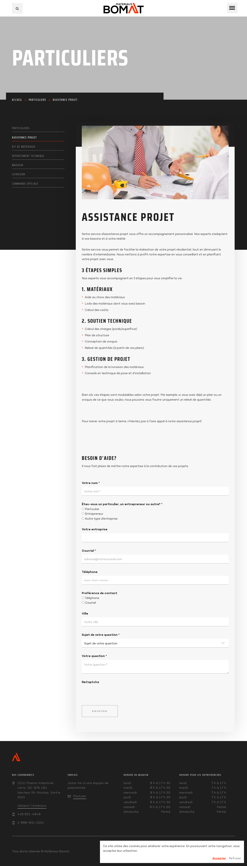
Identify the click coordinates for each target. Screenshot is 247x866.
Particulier (92, 509)
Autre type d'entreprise (101, 518)
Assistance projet (65, 100)
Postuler (79, 796)
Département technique (28, 156)
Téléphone (90, 572)
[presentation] (110, 692)
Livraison (18, 174)
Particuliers (37, 100)
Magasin (17, 165)
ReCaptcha (90, 682)
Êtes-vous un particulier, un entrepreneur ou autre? (122, 504)
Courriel (89, 550)
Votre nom (91, 483)
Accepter (219, 858)
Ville (85, 613)
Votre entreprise (94, 529)
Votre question (94, 656)
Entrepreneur (94, 513)
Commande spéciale (25, 184)
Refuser (235, 858)
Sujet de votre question (101, 635)
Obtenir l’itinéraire (31, 805)
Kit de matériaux (23, 147)
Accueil (17, 100)
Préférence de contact (99, 593)
